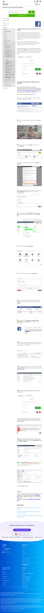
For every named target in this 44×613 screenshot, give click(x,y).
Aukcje (4, 22)
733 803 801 (17, 537)
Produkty (5, 36)
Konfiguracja (5, 29)
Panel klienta (24, 553)
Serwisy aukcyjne (7, 45)
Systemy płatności (7, 47)
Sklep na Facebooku (9, 56)
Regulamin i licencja (25, 560)
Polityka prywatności (25, 558)
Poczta (23, 555)
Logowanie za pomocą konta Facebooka (9, 59)
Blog (23, 551)
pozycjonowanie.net (5, 580)
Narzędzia (4, 25)
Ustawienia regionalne (7, 40)
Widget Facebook (8, 61)
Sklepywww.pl (4, 576)
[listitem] (29, 519)
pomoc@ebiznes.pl (25, 587)
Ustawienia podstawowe (7, 31)
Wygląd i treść (5, 27)
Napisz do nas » (7, 552)
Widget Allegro (8, 53)
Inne (5, 81)
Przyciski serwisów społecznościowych (8, 77)
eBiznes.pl (4, 572)
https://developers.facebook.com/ (30, 90)
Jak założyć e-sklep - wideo (23, 534)
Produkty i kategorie (6, 20)
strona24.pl (4, 582)
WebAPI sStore (5, 88)
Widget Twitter (8, 67)
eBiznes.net (4, 574)
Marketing (5, 38)
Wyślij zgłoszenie (22, 15)
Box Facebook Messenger (9, 65)
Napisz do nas (38, 537)
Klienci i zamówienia (6, 18)
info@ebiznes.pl (25, 585)
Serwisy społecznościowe (8, 51)
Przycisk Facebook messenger (8, 63)
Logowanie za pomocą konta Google (9, 75)
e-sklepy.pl (4, 578)
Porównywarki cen (7, 49)
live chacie (30, 537)
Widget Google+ (8, 72)
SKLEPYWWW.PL (7, 599)
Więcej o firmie (24, 582)
